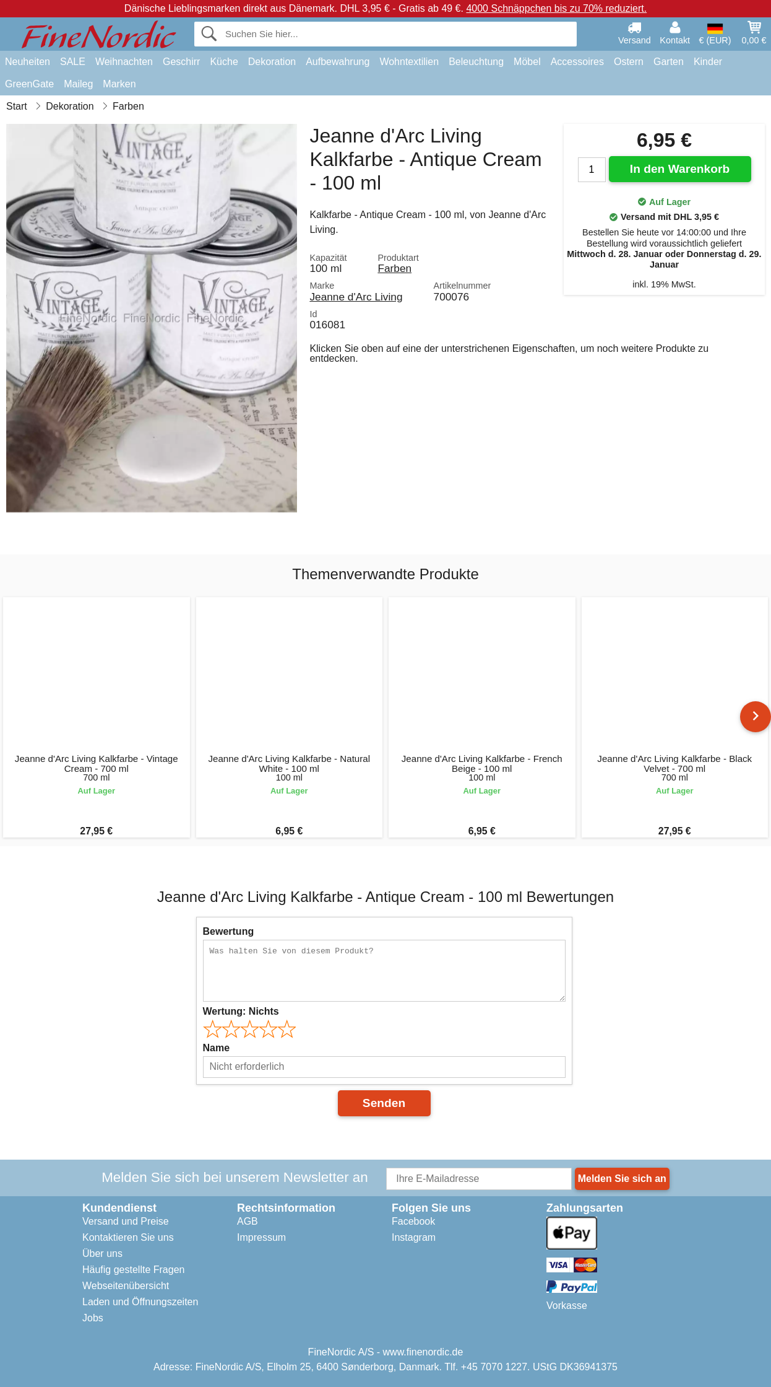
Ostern (629, 61)
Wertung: (241, 1011)
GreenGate (29, 84)
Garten (668, 61)
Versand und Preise (125, 1221)
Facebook (413, 1221)
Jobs (92, 1318)
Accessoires (577, 61)
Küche (224, 61)
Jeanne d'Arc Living (355, 297)
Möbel (527, 61)
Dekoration (272, 61)
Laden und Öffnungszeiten (140, 1302)
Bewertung (228, 931)
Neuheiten (27, 61)
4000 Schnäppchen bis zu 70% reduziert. (556, 8)
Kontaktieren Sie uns (128, 1237)
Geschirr (181, 61)
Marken (119, 84)
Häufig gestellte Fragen (133, 1269)
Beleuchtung (476, 61)
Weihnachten (124, 61)
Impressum (261, 1237)
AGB (247, 1221)
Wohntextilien (409, 61)
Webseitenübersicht (125, 1285)
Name (216, 1048)
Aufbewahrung (337, 61)
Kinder (708, 61)
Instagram (414, 1237)
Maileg (78, 84)
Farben (394, 268)
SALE (72, 61)
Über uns (102, 1253)
